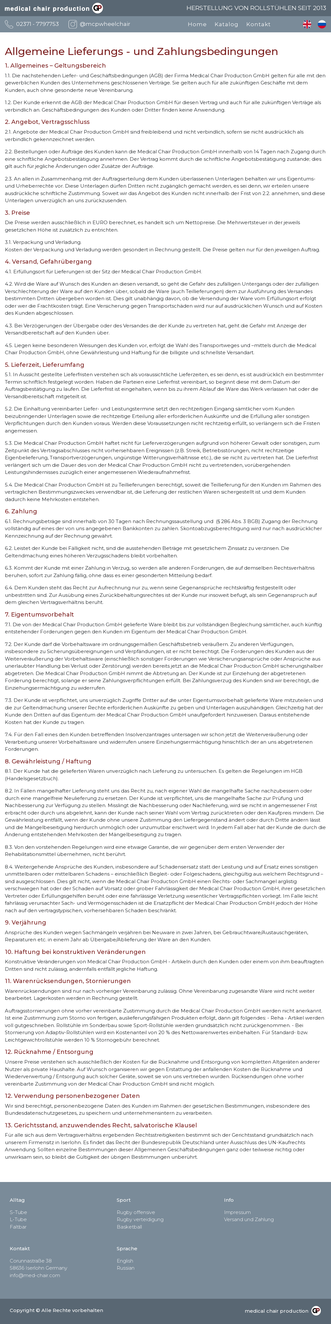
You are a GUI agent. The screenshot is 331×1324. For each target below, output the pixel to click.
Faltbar (18, 1227)
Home (197, 24)
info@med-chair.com (35, 1275)
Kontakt (258, 24)
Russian (322, 24)
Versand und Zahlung (249, 1219)
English (307, 24)
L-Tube (18, 1219)
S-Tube (18, 1212)
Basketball (129, 1227)
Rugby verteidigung (140, 1219)
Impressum (237, 1212)
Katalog (227, 24)
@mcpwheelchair (105, 24)
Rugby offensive (136, 1212)
